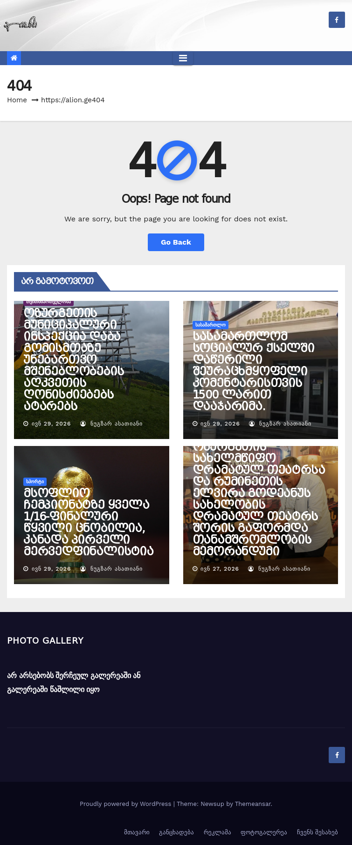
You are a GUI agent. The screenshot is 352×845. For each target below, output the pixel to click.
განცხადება (176, 832)
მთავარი (137, 832)
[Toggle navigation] (183, 58)
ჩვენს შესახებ (317, 832)
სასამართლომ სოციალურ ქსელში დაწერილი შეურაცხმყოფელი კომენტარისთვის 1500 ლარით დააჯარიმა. (253, 371)
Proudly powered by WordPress (126, 803)
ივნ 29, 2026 (51, 423)
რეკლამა (217, 832)
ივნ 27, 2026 (219, 569)
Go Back (176, 242)
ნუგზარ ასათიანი (111, 423)
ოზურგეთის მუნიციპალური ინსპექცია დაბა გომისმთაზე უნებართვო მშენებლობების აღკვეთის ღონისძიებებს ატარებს (73, 360)
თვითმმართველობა (48, 301)
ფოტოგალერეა (264, 832)
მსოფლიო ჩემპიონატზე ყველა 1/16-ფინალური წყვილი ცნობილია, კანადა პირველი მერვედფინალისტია (88, 522)
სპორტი (35, 481)
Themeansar (253, 803)
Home (17, 100)
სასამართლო (210, 324)
